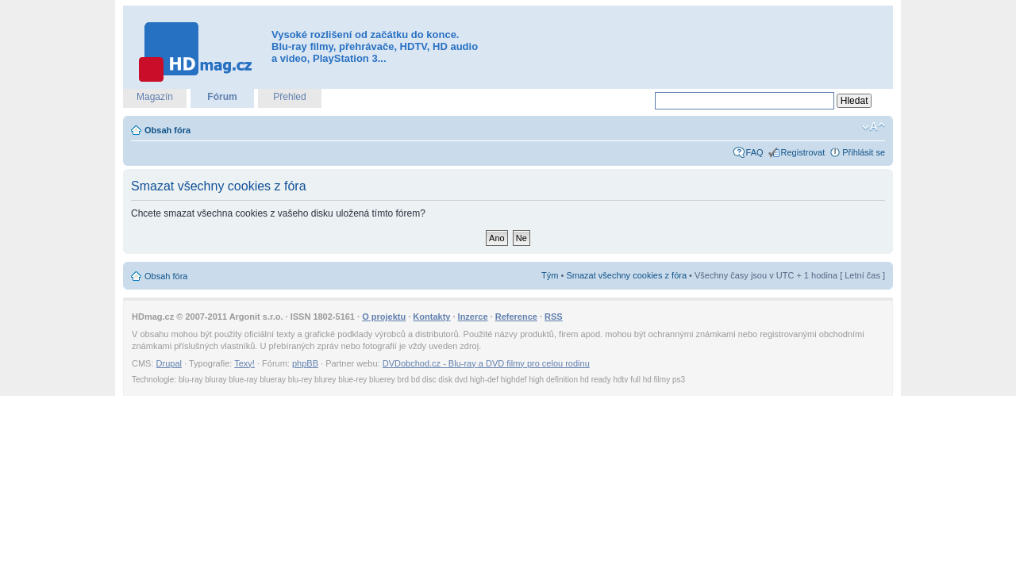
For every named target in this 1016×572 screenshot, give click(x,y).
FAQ (755, 152)
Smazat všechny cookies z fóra (626, 275)
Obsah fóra (167, 130)
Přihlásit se (863, 152)
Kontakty (431, 316)
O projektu (384, 316)
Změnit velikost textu (873, 127)
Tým (549, 275)
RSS (554, 316)
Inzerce (473, 316)
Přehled (289, 96)
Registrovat (803, 152)
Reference (516, 316)
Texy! (244, 363)
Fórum (222, 96)
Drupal (169, 363)
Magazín (155, 96)
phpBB (305, 363)
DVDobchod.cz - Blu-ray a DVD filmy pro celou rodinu (486, 363)
